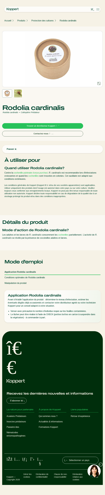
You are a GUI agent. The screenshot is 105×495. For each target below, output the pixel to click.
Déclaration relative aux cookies (78, 487)
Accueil (7, 20)
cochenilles (33, 176)
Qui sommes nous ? (48, 416)
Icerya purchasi (40, 173)
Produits (21, 20)
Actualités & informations (51, 421)
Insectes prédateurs (16, 421)
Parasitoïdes (13, 427)
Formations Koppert (48, 427)
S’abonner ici (17, 401)
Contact (42, 438)
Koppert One (77, 421)
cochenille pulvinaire (23, 173)
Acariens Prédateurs (16, 416)
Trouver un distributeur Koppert (43, 126)
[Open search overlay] (92, 9)
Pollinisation (12, 455)
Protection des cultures (42, 20)
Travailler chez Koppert (50, 432)
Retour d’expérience (80, 416)
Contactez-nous (42, 134)
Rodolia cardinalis (68, 20)
